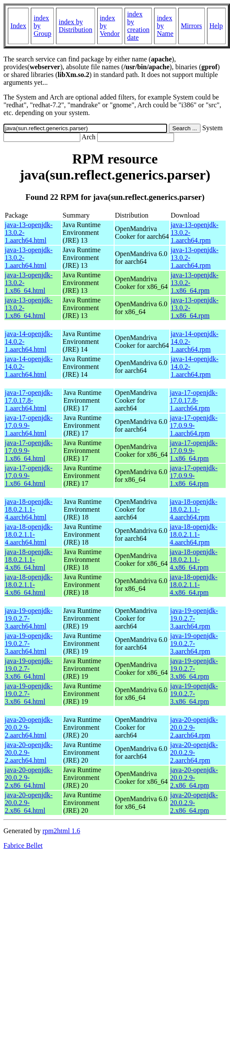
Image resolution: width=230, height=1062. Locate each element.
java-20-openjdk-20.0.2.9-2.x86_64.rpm (194, 777)
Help (216, 25)
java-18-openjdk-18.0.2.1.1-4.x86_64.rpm (193, 559)
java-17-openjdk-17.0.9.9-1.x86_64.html (29, 450)
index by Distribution (75, 25)
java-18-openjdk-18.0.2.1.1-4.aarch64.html (29, 509)
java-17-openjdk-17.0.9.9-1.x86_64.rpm (193, 450)
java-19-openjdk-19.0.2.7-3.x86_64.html (29, 668)
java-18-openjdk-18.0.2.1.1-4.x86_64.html (29, 559)
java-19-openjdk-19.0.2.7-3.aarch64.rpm (194, 618)
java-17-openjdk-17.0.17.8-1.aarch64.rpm (193, 400)
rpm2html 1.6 (61, 830)
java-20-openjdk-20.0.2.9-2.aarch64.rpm (194, 727)
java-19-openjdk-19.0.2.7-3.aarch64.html (29, 618)
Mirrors (191, 25)
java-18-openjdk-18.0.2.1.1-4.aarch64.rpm (193, 509)
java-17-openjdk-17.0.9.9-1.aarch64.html (29, 425)
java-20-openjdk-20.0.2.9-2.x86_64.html (29, 777)
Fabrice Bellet (23, 845)
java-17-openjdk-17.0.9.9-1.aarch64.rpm (193, 425)
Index (18, 25)
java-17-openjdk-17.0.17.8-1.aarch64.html (29, 400)
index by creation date (138, 25)
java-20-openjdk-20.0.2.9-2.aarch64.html (29, 727)
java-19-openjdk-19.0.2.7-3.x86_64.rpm (194, 668)
